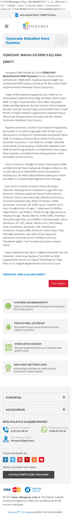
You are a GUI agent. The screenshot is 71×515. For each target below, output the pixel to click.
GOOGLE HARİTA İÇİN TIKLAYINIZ (29, 474)
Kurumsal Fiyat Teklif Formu (35, 15)
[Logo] (35, 25)
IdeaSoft (14, 512)
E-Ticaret (27, 512)
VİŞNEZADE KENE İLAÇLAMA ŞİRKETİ (24, 274)
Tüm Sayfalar (58, 283)
